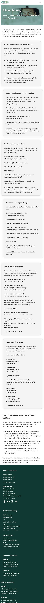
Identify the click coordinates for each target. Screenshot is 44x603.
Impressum (6, 531)
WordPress (29, 601)
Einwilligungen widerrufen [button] (11, 540)
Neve (13, 601)
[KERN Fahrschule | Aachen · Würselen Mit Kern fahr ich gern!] (5, 2)
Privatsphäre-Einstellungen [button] (11, 538)
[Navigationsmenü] (40, 2)
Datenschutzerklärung (10, 533)
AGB (4, 536)
